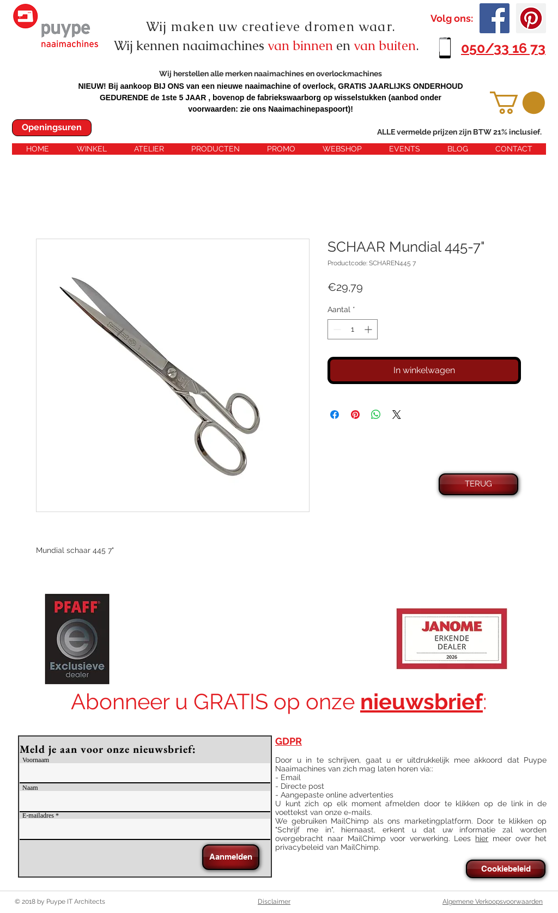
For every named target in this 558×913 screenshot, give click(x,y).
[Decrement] (336, 329)
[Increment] (369, 329)
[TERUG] (478, 484)
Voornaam (35, 760)
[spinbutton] (352, 329)
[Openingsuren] (52, 127)
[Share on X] (396, 414)
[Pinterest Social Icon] (531, 18)
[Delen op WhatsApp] (376, 414)
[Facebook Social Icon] (495, 18)
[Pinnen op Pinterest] (355, 414)
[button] (517, 103)
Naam (30, 787)
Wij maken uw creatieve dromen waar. (271, 26)
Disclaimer (274, 901)
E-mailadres (38, 815)
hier (481, 838)
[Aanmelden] (230, 857)
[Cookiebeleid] (505, 869)
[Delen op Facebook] (334, 414)
